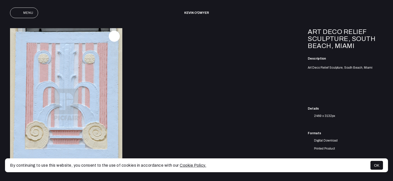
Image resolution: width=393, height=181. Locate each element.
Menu (24, 13)
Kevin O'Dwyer (196, 13)
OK (376, 165)
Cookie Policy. (193, 165)
